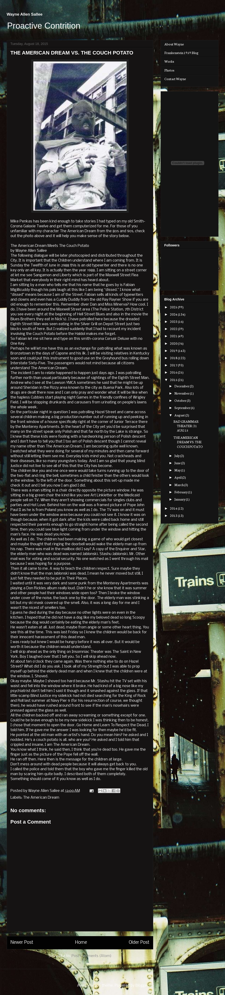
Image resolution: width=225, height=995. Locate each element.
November (182, 393)
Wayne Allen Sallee (25, 14)
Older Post (139, 942)
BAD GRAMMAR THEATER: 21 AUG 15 (186, 426)
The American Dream (41, 798)
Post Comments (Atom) (91, 956)
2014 (174, 508)
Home (81, 942)
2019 (174, 350)
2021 (174, 336)
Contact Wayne (175, 78)
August (179, 415)
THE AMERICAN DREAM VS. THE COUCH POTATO (188, 442)
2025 (174, 307)
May (177, 470)
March (179, 484)
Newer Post (21, 942)
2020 (174, 343)
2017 (174, 365)
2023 (174, 321)
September (182, 407)
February (181, 492)
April (178, 477)
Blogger (141, 986)
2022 (174, 328)
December (182, 386)
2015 (174, 379)
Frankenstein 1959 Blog (181, 52)
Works (169, 61)
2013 (174, 515)
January (180, 499)
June (177, 462)
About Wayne (174, 44)
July (177, 455)
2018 (174, 357)
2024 (174, 314)
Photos (169, 70)
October (180, 400)
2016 (174, 372)
